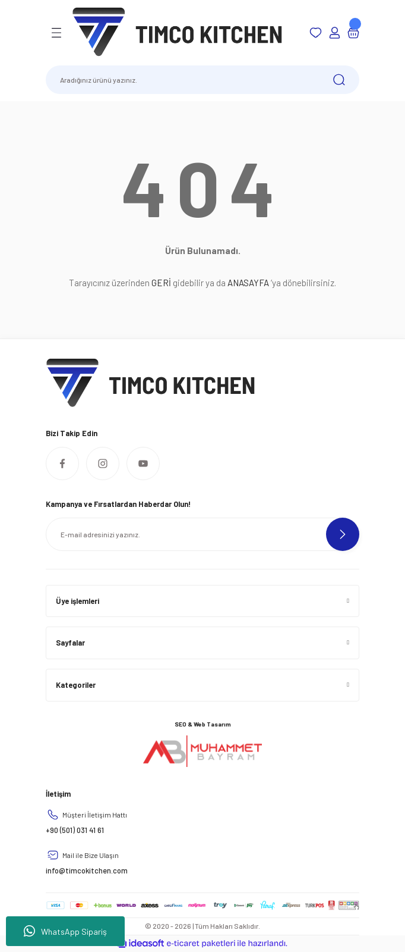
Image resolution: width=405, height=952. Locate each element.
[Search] (202, 79)
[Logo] (177, 32)
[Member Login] (334, 33)
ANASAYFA (248, 282)
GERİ (161, 282)
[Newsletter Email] (202, 534)
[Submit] (342, 534)
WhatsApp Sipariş (65, 931)
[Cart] (353, 33)
